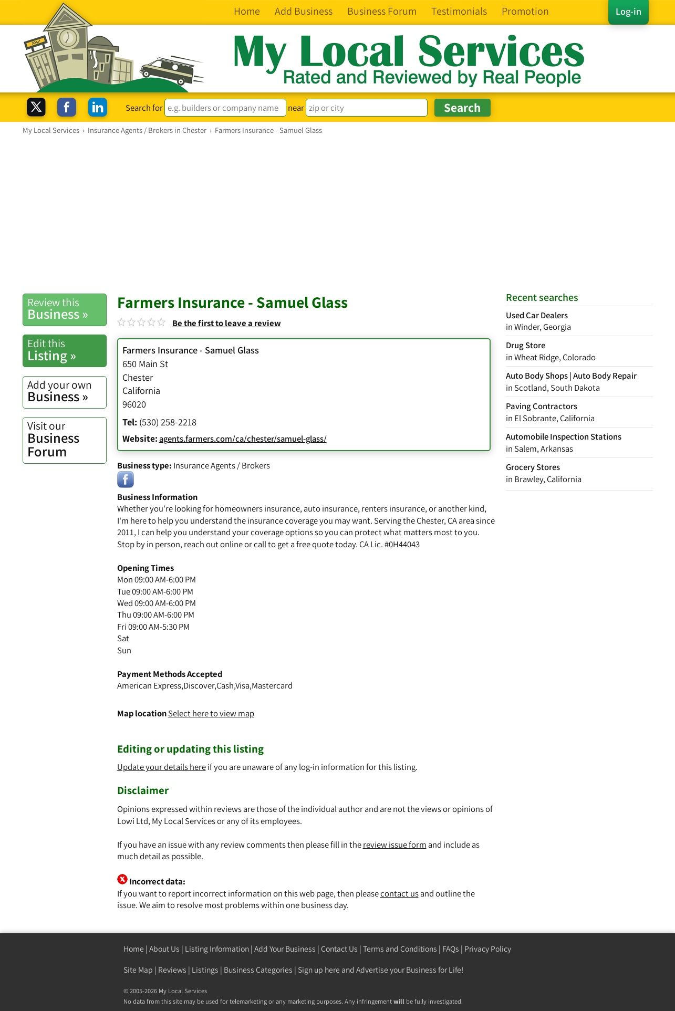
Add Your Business (285, 949)
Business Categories (258, 970)
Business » (66, 309)
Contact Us (339, 949)
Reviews (172, 970)
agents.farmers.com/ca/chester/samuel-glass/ (243, 438)
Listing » (66, 350)
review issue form (395, 844)
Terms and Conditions (400, 949)
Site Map (138, 970)
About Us (164, 949)
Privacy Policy (487, 949)
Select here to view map (211, 713)
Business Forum (66, 439)
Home (133, 949)
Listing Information (217, 949)
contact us (399, 893)
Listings (205, 970)
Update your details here (161, 767)
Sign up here (319, 970)
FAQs (450, 949)
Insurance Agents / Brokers (221, 465)
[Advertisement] (338, 213)
